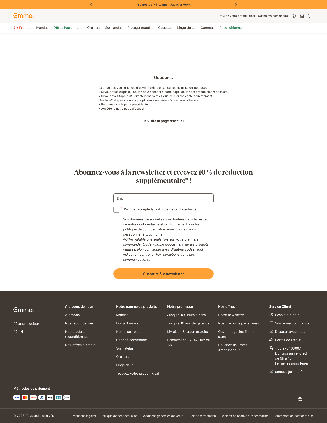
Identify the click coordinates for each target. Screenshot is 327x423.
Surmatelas (124, 348)
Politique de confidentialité (119, 416)
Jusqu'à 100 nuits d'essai (187, 315)
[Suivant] (236, 4)
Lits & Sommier (128, 323)
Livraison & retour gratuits (187, 331)
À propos (72, 315)
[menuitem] (236, 16)
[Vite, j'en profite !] (163, 4)
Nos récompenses (79, 323)
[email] (163, 198)
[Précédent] (91, 4)
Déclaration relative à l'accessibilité (245, 416)
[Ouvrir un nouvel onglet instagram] (15, 331)
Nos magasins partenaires (238, 323)
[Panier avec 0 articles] (311, 15)
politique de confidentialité (175, 209)
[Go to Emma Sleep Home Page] (23, 16)
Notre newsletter (231, 315)
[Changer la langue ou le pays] (306, 399)
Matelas (122, 315)
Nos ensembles (128, 331)
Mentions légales (84, 416)
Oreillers (122, 357)
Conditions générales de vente (162, 416)
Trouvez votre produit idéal (137, 373)
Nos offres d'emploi (80, 345)
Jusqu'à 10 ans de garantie (188, 323)
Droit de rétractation (202, 416)
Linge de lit (124, 365)
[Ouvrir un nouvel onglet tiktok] (22, 331)
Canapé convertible (131, 340)
